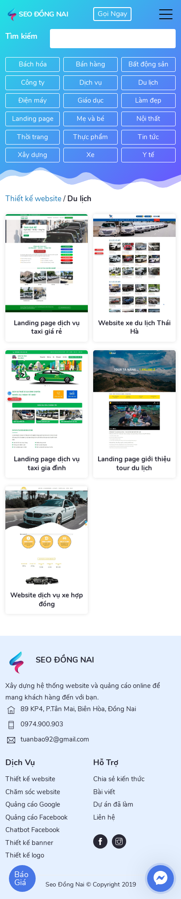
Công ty (33, 82)
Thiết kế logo (24, 855)
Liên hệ (104, 817)
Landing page (32, 118)
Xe (90, 154)
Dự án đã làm (113, 804)
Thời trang (32, 137)
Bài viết (104, 791)
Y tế (148, 154)
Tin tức (148, 137)
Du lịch (148, 82)
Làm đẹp (148, 100)
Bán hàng (90, 64)
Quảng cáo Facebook (36, 817)
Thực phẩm (90, 137)
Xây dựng (32, 154)
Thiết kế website (33, 199)
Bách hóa (33, 64)
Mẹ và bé (90, 118)
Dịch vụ (90, 82)
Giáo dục (90, 100)
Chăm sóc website (32, 791)
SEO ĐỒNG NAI (65, 660)
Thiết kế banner (29, 842)
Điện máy (32, 100)
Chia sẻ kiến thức (118, 779)
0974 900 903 (112, 14)
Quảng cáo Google (32, 804)
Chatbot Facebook (32, 829)
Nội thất (148, 118)
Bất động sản (148, 64)
